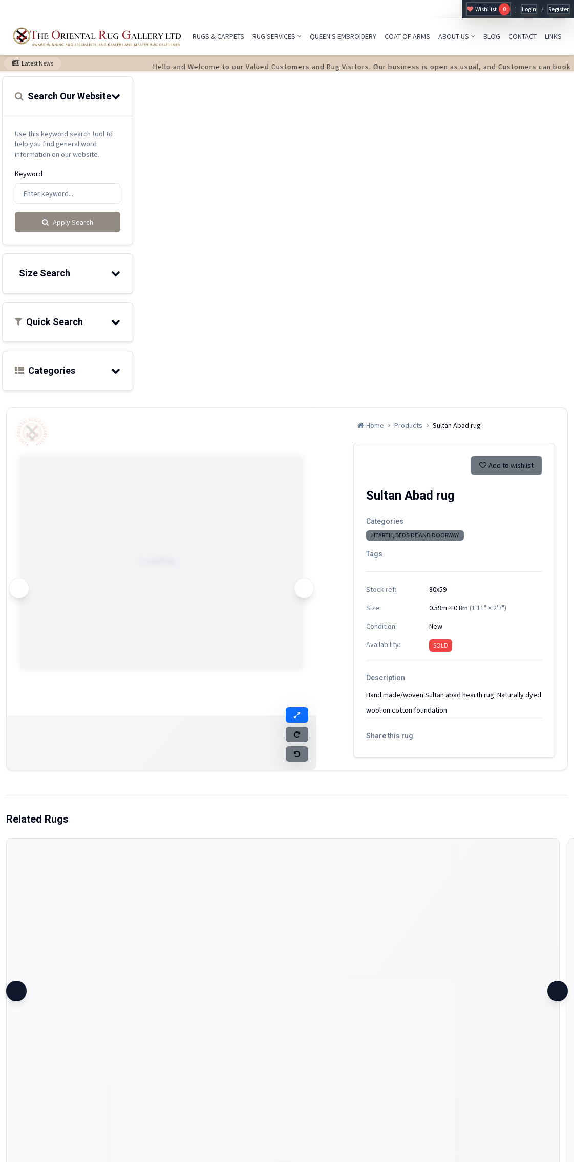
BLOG (491, 36)
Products (408, 425)
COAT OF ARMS (407, 36)
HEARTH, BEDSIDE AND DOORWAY (415, 535)
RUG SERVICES (277, 36)
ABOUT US (456, 36)
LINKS (553, 36)
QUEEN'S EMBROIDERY (343, 36)
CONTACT (522, 36)
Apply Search (67, 222)
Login (529, 9)
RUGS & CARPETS (218, 36)
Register (558, 9)
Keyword (28, 173)
